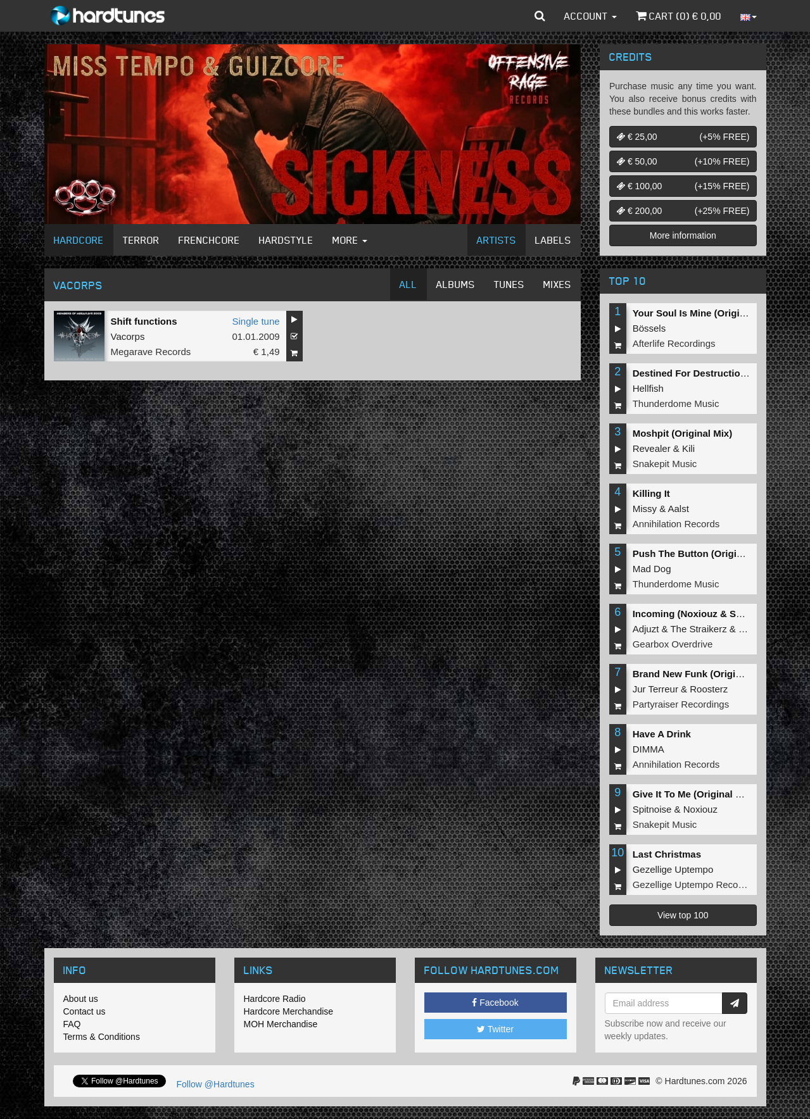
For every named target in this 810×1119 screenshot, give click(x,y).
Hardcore (79, 240)
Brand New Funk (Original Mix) (702, 673)
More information (683, 235)
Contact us (84, 1011)
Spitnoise (652, 809)
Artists (496, 240)
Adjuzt (646, 628)
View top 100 (683, 915)
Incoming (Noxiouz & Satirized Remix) (718, 613)
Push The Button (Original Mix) (702, 553)
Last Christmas (667, 854)
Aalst (678, 508)
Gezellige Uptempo (673, 869)
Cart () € (678, 15)
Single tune (256, 321)
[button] (540, 16)
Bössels (649, 328)
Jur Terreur (655, 689)
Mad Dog (652, 568)
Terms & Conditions (101, 1037)
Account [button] (590, 15)
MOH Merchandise (281, 1024)
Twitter (495, 1029)
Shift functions (144, 321)
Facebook (495, 1002)
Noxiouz (700, 809)
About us (80, 999)
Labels (553, 240)
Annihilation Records (676, 523)
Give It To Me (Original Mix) (693, 794)
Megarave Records (151, 351)
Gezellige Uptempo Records (692, 884)
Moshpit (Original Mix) (683, 433)
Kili (688, 448)
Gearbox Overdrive (673, 644)
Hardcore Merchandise (289, 1011)
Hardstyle (286, 240)
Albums (455, 284)
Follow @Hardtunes (216, 1084)
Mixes (557, 284)
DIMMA (648, 749)
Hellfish (648, 388)
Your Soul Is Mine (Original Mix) (704, 313)
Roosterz (709, 689)
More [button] (349, 240)
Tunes (509, 284)
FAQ (72, 1024)
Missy (645, 508)
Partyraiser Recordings (681, 704)
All (408, 284)
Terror (141, 240)
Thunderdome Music (676, 403)
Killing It (651, 493)
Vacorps (128, 336)
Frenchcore (209, 240)
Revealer (652, 448)
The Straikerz (698, 628)
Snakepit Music (665, 463)
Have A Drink (662, 733)
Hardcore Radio (275, 999)
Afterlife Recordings (674, 343)
